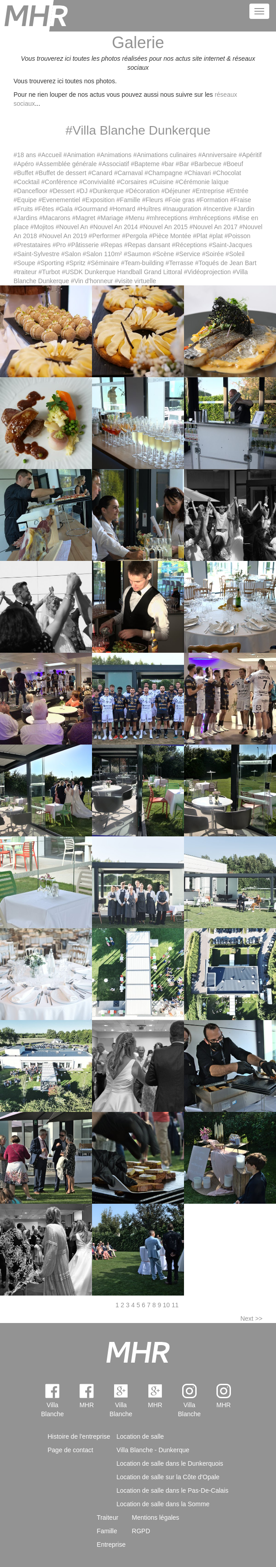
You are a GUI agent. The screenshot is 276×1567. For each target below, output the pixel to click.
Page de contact (70, 1450)
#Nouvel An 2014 (114, 226)
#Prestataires (32, 244)
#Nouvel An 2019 (63, 235)
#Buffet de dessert (60, 172)
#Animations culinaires (164, 154)
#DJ (81, 190)
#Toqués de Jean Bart (225, 262)
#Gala (63, 208)
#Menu (134, 217)
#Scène (163, 253)
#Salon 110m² (102, 253)
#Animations (114, 154)
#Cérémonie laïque (202, 181)
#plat (216, 235)
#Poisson (238, 235)
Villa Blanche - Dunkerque (152, 1450)
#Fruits (23, 208)
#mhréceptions (210, 217)
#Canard (100, 172)
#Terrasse (179, 262)
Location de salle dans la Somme (162, 1504)
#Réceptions (189, 244)
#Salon (71, 253)
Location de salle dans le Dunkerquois (169, 1463)
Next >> (251, 1318)
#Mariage (110, 217)
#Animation (79, 154)
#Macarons (54, 217)
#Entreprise (208, 190)
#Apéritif (250, 154)
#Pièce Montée (170, 235)
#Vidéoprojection (207, 271)
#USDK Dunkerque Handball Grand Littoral (122, 271)
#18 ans (25, 154)
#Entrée (237, 190)
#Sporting (50, 262)
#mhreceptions (167, 217)
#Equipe (25, 199)
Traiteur (108, 1517)
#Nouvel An (71, 226)
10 (166, 1305)
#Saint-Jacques (231, 244)
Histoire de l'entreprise (79, 1436)
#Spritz (76, 262)
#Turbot (49, 271)
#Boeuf (233, 163)
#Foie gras (179, 199)
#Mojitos (42, 226)
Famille (107, 1531)
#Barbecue (206, 163)
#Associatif (113, 163)
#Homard (122, 208)
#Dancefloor (31, 190)
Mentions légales (155, 1517)
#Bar (182, 163)
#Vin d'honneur (92, 280)
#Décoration (142, 190)
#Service (188, 253)
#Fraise (240, 199)
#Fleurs (152, 199)
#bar (167, 163)
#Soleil (234, 253)
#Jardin (244, 208)
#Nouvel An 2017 (213, 226)
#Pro (59, 244)
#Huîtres (149, 208)
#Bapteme (145, 163)
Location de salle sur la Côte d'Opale (167, 1477)
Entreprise (111, 1544)
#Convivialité (97, 181)
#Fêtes (44, 208)
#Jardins (25, 217)
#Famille (128, 199)
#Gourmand (91, 208)
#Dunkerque (106, 190)
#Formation (213, 199)
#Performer (104, 235)
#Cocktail (27, 181)
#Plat (200, 235)
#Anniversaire (217, 154)
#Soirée (213, 253)
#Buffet (23, 172)
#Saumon (137, 253)
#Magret (83, 217)
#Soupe (24, 262)
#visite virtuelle (135, 280)
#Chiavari (197, 172)
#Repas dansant (147, 244)
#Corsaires (132, 181)
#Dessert (61, 190)
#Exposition (98, 199)
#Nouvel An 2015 (163, 226)
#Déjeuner (176, 190)
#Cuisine (161, 181)
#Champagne (164, 172)
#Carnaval (128, 172)
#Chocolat (227, 172)
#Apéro (24, 163)
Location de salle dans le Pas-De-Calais (172, 1490)
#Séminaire (103, 262)
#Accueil (50, 154)
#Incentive (217, 208)
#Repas (111, 244)
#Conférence (59, 181)
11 (175, 1305)
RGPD (141, 1531)
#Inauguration (182, 208)
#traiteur (25, 271)
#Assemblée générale (66, 163)
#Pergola (134, 235)
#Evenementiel (59, 199)
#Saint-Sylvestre (37, 253)
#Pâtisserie (83, 244)
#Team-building (142, 262)
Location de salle (140, 1436)
